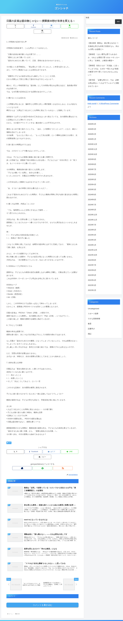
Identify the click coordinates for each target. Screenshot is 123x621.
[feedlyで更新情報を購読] (42, 457)
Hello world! (92, 104)
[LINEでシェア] (54, 26)
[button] (66, 26)
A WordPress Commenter (109, 104)
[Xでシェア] (18, 26)
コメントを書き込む (42, 597)
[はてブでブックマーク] (42, 26)
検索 (87, 18)
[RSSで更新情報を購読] (47, 457)
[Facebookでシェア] (30, 26)
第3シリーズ (93, 38)
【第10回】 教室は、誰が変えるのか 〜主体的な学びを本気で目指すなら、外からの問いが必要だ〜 (103, 46)
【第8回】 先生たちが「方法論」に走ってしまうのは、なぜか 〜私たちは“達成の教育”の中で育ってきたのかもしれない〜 (103, 70)
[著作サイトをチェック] (38, 457)
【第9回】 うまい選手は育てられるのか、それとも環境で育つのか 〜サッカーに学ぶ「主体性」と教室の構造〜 (104, 57)
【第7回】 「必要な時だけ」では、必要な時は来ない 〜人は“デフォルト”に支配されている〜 (103, 83)
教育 (9, 437)
